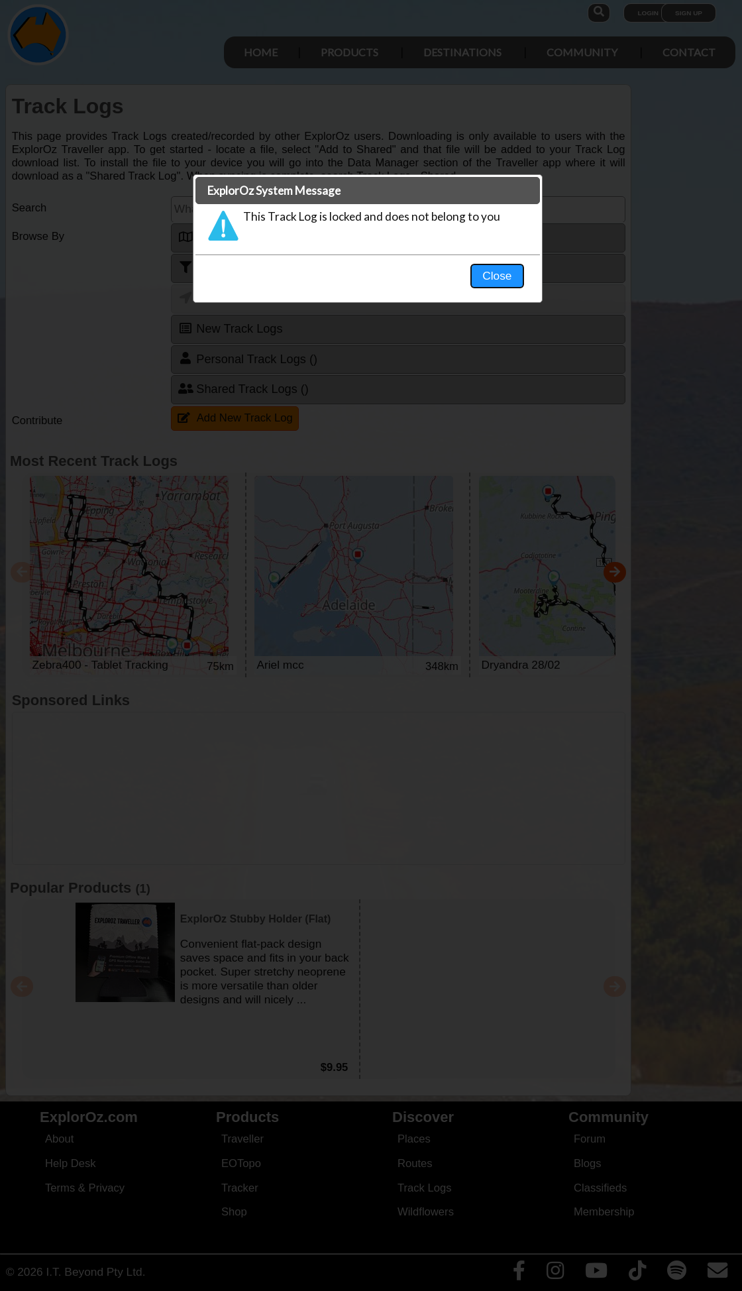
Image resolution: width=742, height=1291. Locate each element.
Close (496, 275)
